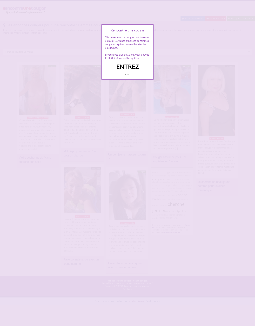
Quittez (127, 75)
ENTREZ (127, 66)
